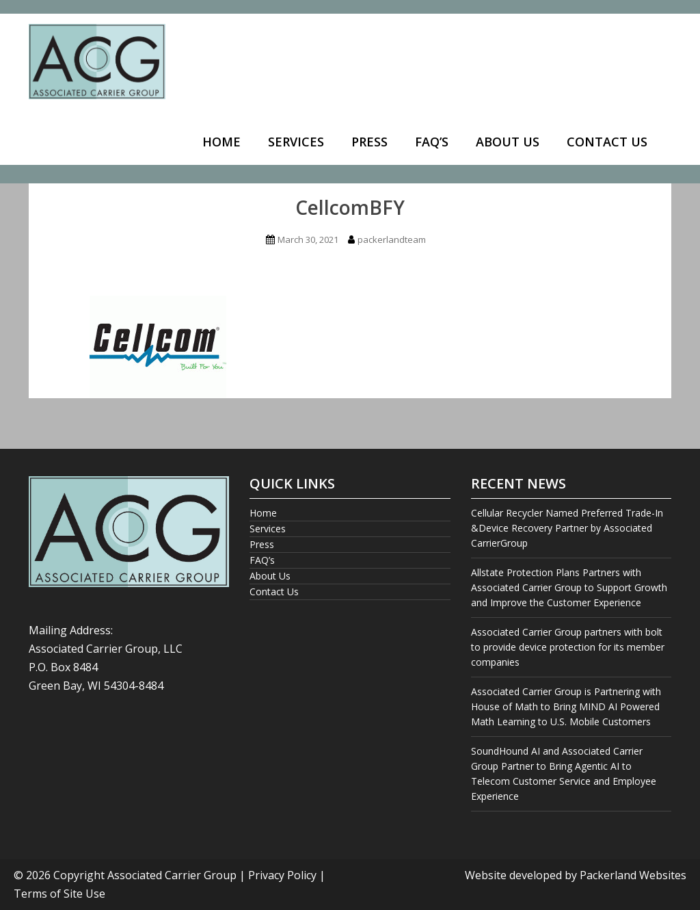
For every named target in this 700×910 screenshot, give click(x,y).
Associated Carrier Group (172, 875)
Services (296, 141)
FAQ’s (431, 141)
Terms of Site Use (59, 893)
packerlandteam (392, 239)
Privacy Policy (282, 875)
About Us (507, 141)
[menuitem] (221, 143)
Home (221, 141)
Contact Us (607, 141)
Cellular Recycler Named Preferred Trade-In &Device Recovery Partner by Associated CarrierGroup (567, 527)
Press (369, 141)
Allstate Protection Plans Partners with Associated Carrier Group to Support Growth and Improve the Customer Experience (569, 587)
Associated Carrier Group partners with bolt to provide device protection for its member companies (567, 646)
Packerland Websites (633, 875)
